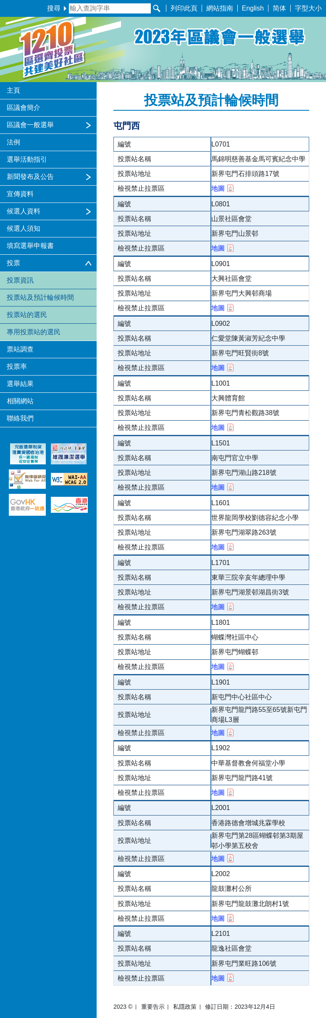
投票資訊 (20, 280)
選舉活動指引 (27, 159)
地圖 (222, 188)
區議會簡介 (23, 107)
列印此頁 (184, 8)
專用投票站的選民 (33, 332)
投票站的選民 (27, 314)
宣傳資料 (20, 193)
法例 (13, 142)
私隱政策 (185, 1006)
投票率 (17, 366)
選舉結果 (20, 383)
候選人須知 (23, 228)
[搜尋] (157, 8)
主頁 (13, 90)
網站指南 (219, 8)
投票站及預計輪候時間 (40, 297)
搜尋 (56, 8)
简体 (279, 8)
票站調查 (20, 349)
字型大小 (308, 8)
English (253, 8)
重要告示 (153, 1006)
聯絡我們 (20, 418)
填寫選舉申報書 (30, 245)
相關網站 (20, 401)
